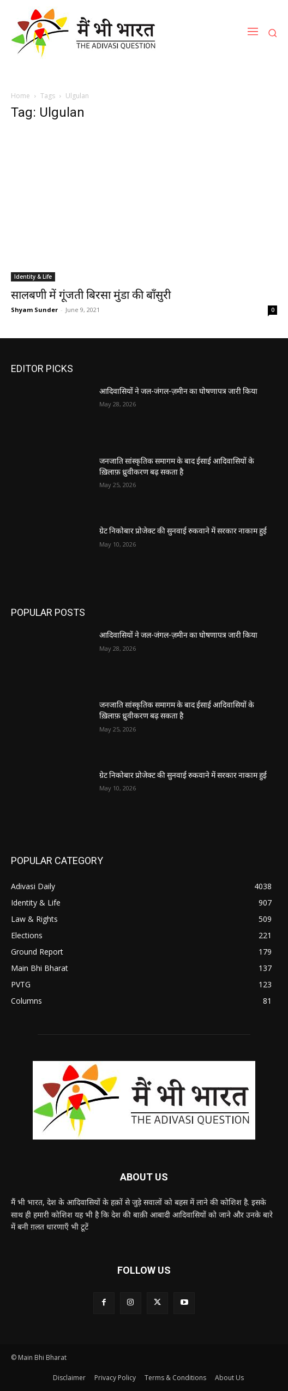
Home (20, 95)
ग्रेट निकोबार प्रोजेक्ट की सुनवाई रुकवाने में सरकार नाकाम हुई (183, 530)
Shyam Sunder (34, 309)
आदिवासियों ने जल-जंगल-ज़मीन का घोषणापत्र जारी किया (178, 391)
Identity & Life (33, 276)
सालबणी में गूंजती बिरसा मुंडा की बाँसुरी (91, 295)
